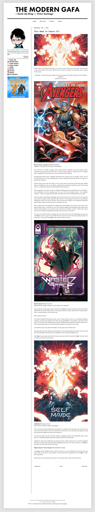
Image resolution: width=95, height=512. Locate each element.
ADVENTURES (13, 61)
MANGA (11, 72)
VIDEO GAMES (13, 65)
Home (34, 21)
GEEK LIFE (12, 60)
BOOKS (11, 69)
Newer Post (37, 466)
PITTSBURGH (13, 74)
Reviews (43, 21)
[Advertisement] (61, 481)
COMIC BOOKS (14, 63)
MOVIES (11, 71)
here (38, 215)
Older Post (84, 466)
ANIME (11, 67)
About (60, 21)
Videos (51, 21)
